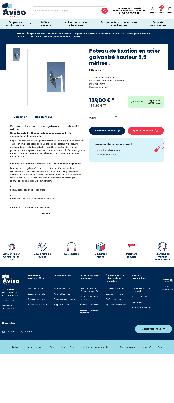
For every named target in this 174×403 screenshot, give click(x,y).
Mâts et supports (46, 24)
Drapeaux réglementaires (39, 299)
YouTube (10, 331)
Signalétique (137, 302)
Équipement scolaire (114, 294)
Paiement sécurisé (127, 347)
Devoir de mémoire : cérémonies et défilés (89, 289)
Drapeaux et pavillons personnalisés (141, 289)
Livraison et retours (34, 347)
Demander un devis (107, 130)
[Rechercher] (69, 10)
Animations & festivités (38, 304)
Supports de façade (62, 304)
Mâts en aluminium (62, 288)
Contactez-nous (151, 329)
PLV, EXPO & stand (139, 296)
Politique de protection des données (97, 347)
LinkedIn (28, 331)
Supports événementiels (64, 299)
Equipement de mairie (115, 288)
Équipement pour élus (89, 304)
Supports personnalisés (139, 276)
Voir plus (45, 213)
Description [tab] (20, 117)
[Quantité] (106, 118)
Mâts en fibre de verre (63, 294)
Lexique (15, 347)
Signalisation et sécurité (116, 304)
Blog (160, 347)
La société (146, 347)
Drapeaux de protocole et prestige (89, 311)
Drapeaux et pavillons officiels (16, 24)
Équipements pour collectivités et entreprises (119, 24)
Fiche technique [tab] (43, 117)
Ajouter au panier (145, 130)
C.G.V (52, 347)
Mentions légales (68, 347)
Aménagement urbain (115, 299)
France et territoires (36, 288)
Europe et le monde (36, 294)
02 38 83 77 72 (131, 13)
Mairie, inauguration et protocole (89, 297)
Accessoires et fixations (141, 307)
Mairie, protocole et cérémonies (75, 24)
